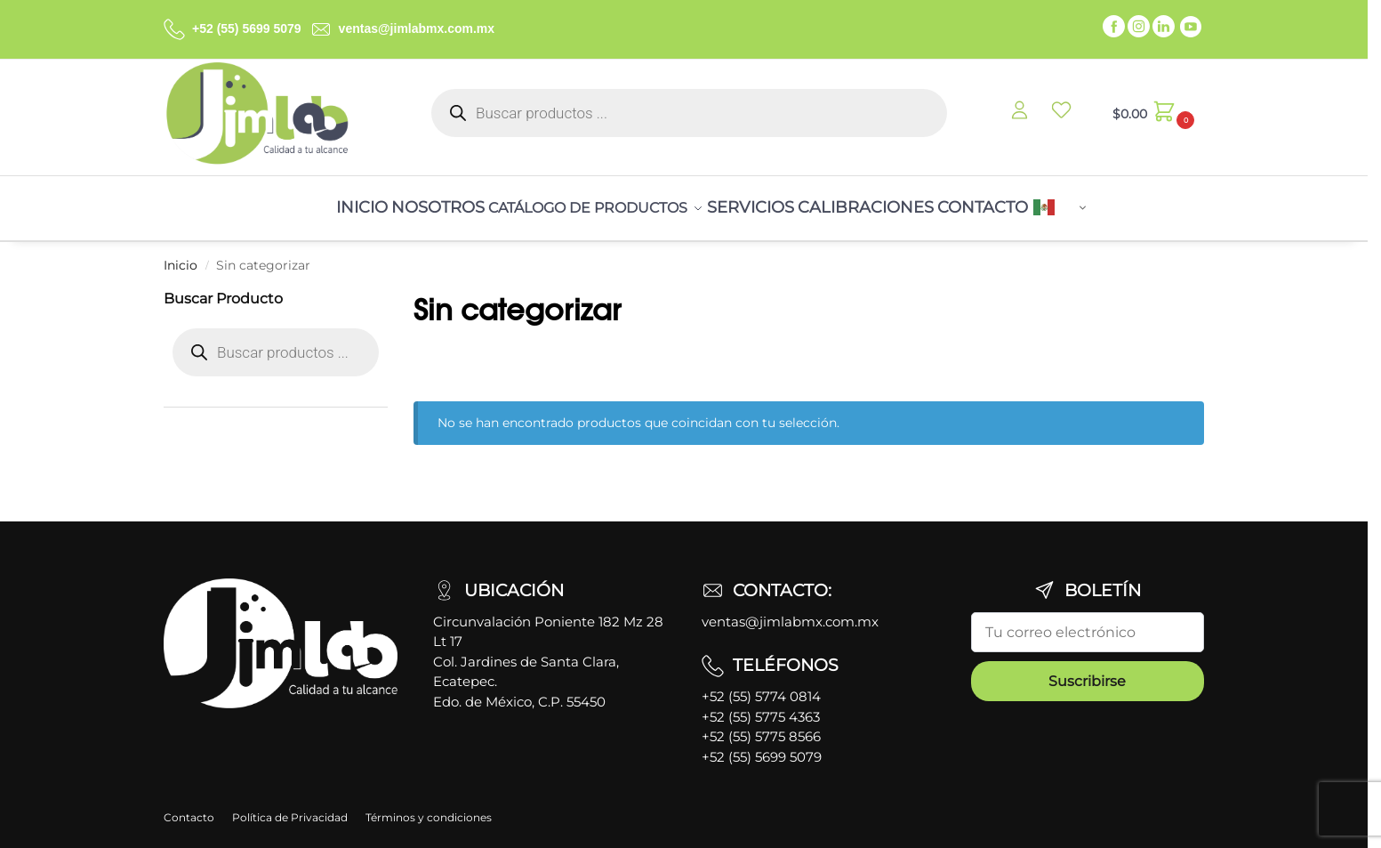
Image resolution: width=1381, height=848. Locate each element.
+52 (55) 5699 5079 (246, 28)
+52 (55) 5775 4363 (761, 706)
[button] (1151, 112)
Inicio (180, 254)
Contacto (189, 806)
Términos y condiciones (428, 806)
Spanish (1107, 203)
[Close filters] (393, 288)
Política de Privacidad (290, 806)
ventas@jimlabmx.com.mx (417, 28)
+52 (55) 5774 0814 (761, 685)
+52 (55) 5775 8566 (761, 725)
